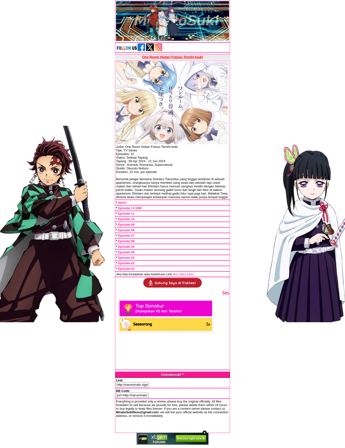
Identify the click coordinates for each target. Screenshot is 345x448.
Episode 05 (126, 246)
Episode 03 (126, 257)
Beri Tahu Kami (183, 274)
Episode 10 (126, 219)
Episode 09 (126, 224)
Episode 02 (126, 263)
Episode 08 (126, 230)
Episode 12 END (130, 208)
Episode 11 (126, 213)
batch (122, 202)
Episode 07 (126, 235)
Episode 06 (126, 241)
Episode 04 (126, 252)
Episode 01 (126, 268)
